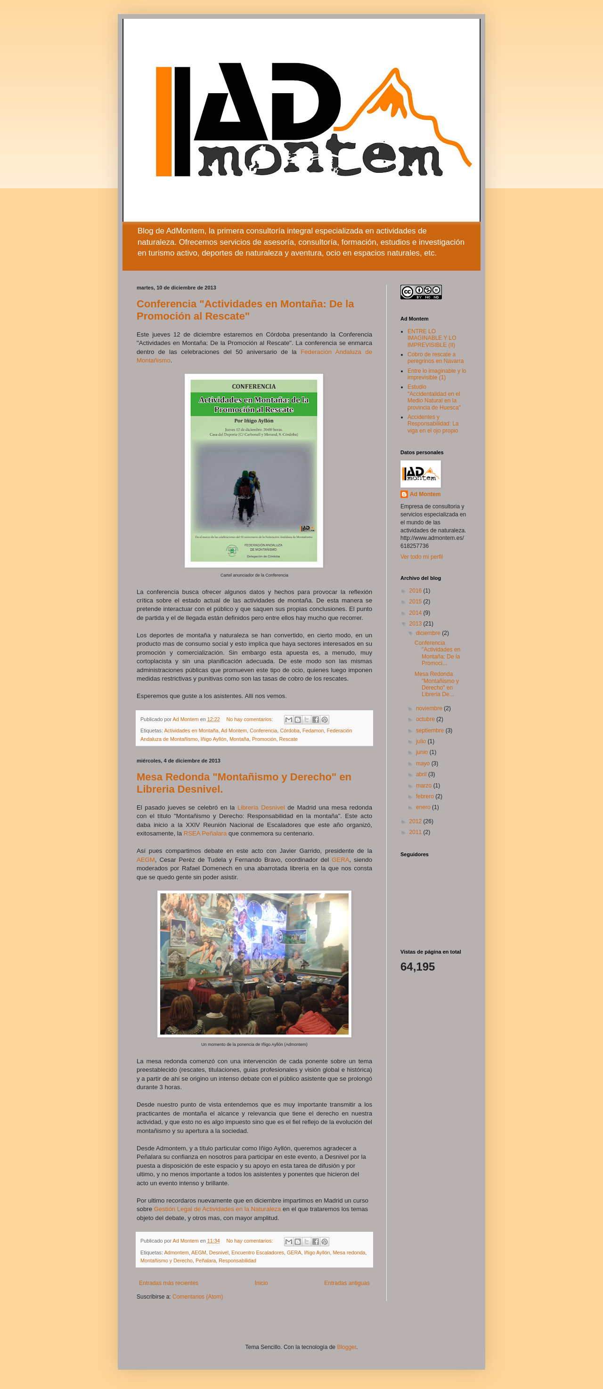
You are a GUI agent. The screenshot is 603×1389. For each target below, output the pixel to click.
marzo (424, 785)
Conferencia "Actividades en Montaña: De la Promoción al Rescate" (245, 310)
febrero (425, 796)
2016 (416, 590)
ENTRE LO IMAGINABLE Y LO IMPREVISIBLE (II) (431, 338)
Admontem (176, 1252)
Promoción (264, 739)
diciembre (429, 633)
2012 (416, 821)
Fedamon (313, 730)
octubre (426, 719)
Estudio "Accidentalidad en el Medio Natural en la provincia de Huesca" (434, 397)
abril (422, 774)
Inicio (261, 1283)
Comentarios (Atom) (197, 1296)
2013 (416, 623)
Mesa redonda (349, 1252)
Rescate (288, 739)
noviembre (430, 708)
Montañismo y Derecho (166, 1260)
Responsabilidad (237, 1260)
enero (424, 807)
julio (422, 741)
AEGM (146, 859)
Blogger (346, 1347)
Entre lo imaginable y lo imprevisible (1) (436, 374)
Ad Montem (234, 730)
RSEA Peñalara (205, 833)
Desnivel (218, 1252)
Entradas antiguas (347, 1283)
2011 (416, 832)
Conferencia (263, 730)
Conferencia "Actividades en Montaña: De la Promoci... (437, 653)
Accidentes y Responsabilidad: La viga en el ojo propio (433, 424)
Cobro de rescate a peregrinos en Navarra (435, 357)
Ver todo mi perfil (421, 557)
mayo (424, 763)
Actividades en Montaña (191, 730)
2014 (416, 613)
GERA (340, 859)
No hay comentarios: (251, 719)
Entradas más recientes (168, 1283)
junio (423, 752)
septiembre (431, 730)
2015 (416, 601)
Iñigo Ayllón (214, 739)
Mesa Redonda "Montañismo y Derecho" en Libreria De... (437, 684)
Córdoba (290, 730)
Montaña (239, 739)
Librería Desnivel (261, 807)
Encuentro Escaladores (257, 1252)
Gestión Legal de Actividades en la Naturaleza (217, 1208)
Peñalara (206, 1260)
